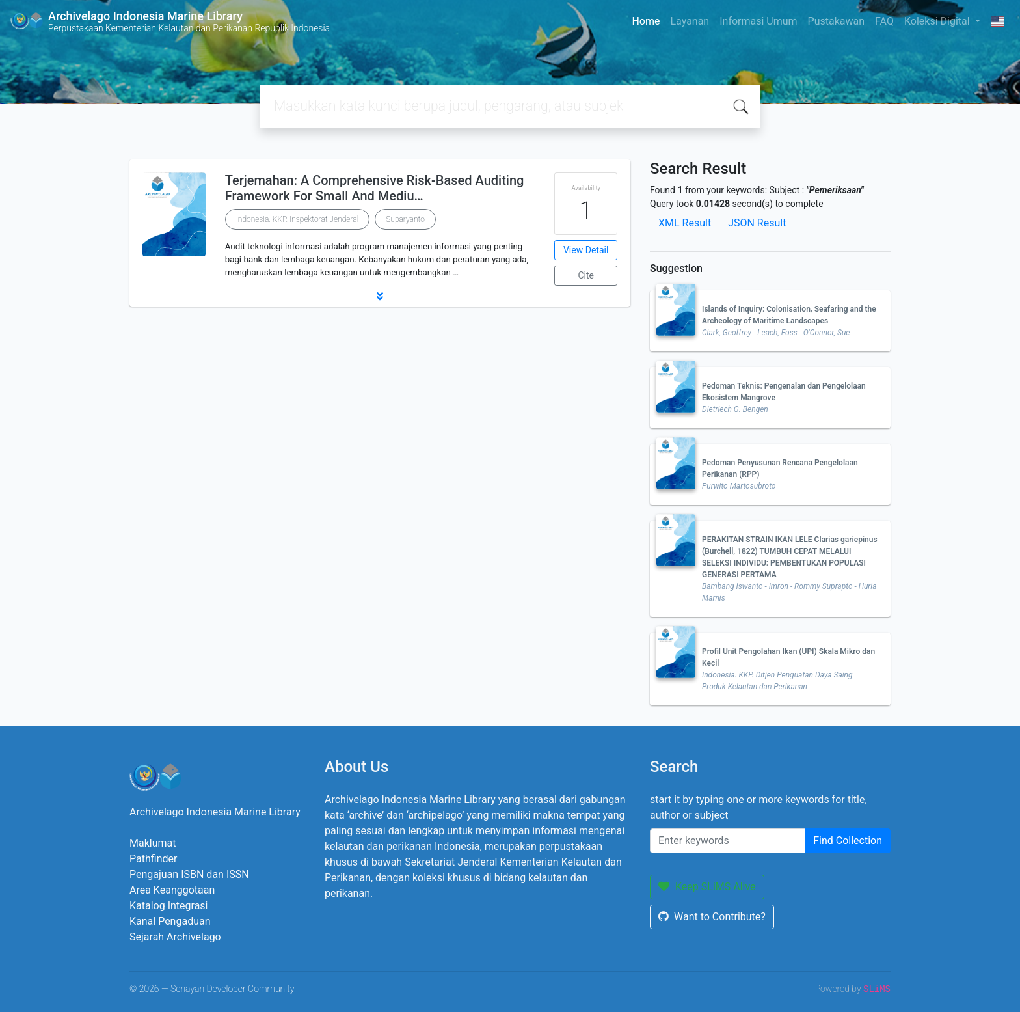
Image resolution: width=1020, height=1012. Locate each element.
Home (646, 21)
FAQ (884, 21)
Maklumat (152, 843)
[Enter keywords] (727, 840)
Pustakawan (836, 21)
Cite (586, 275)
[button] (379, 296)
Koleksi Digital (938, 21)
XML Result (684, 223)
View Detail (585, 250)
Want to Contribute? (712, 916)
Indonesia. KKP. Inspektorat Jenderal (297, 219)
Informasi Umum (758, 21)
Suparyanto (405, 219)
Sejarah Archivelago (175, 937)
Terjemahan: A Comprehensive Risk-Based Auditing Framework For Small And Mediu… (374, 188)
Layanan (689, 21)
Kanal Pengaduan (170, 921)
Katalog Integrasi (168, 905)
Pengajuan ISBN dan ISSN (189, 874)
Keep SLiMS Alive (707, 887)
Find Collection (847, 840)
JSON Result (757, 223)
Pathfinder (153, 859)
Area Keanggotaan (172, 890)
